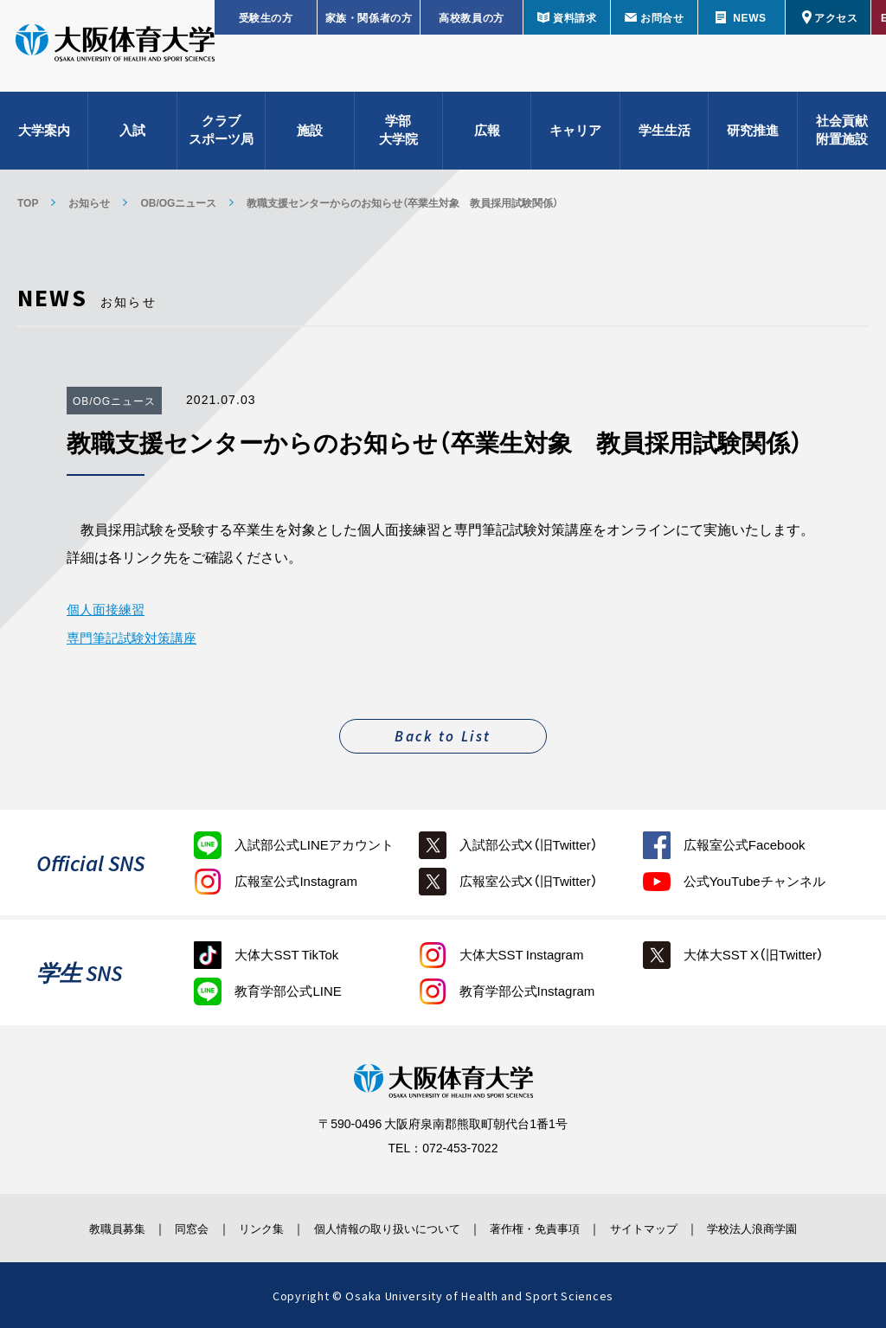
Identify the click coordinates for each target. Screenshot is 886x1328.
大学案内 (44, 138)
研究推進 (753, 138)
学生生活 (664, 138)
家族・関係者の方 (369, 17)
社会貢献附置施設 (842, 138)
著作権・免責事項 (547, 1227)
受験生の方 (266, 17)
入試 (132, 138)
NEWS (749, 17)
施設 (310, 138)
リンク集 (241, 1227)
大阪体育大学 (115, 53)
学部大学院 (398, 138)
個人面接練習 (108, 608)
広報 (487, 138)
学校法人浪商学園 (793, 1227)
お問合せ (662, 17)
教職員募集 (74, 1227)
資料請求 (574, 17)
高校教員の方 (471, 17)
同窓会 (161, 1227)
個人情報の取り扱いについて (382, 1227)
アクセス (835, 17)
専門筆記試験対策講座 (136, 636)
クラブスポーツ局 (221, 138)
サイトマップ (670, 1227)
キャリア (575, 138)
